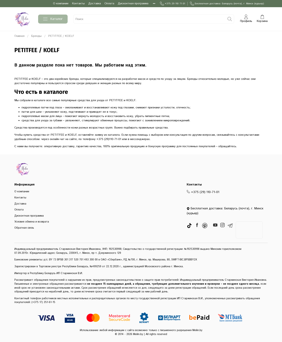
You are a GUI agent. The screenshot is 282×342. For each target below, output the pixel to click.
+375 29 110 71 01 (172, 4)
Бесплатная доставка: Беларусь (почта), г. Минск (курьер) (227, 4)
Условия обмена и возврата (31, 222)
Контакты (78, 3)
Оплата (109, 3)
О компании (60, 3)
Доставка (94, 3)
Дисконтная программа (133, 3)
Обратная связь (24, 228)
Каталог (53, 19)
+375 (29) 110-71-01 (203, 192)
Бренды (36, 36)
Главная (19, 36)
